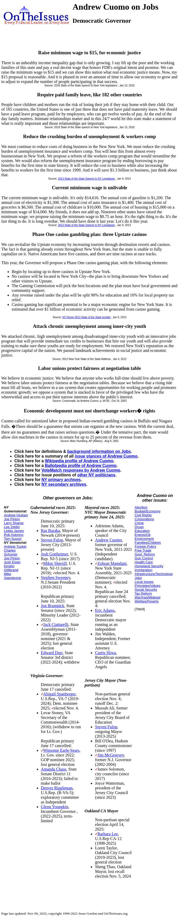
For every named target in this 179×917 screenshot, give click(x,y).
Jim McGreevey (110, 755)
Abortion (141, 507)
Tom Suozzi (12, 539)
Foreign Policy (145, 546)
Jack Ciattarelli (55, 624)
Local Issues (144, 582)
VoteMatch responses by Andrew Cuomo (80, 470)
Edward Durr (52, 652)
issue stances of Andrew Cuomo (106, 456)
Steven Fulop (52, 540)
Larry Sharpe (13, 523)
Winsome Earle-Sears (61, 750)
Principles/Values (147, 586)
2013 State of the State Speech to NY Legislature (86, 178)
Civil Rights (143, 515)
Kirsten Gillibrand (11, 568)
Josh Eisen (12, 562)
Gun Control (144, 558)
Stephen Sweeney (55, 577)
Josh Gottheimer (54, 554)
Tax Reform (143, 593)
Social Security (146, 589)
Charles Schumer (10, 552)
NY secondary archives (63, 484)
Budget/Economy (147, 511)
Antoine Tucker (15, 546)
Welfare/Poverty (147, 601)
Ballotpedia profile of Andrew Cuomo (80, 465)
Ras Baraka (50, 530)
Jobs (138, 578)
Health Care (144, 562)
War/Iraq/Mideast (147, 597)
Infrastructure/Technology (154, 574)
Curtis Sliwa (105, 652)
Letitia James (14, 531)
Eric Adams (105, 610)
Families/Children (148, 543)
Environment (144, 539)
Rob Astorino (13, 535)
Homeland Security (149, 566)
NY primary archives (61, 479)
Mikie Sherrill (55, 563)
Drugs (139, 527)
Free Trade (143, 550)
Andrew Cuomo (108, 540)
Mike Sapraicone (12, 576)
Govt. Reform (145, 554)
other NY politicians (96, 475)
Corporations (144, 519)
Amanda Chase (53, 769)
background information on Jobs (99, 451)
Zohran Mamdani (112, 563)
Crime (139, 523)
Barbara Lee (107, 834)
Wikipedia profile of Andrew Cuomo (79, 461)
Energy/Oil (143, 535)
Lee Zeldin (12, 527)
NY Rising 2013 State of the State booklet (86, 317)
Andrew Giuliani (16, 515)
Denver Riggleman (57, 788)
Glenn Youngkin (54, 806)
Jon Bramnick (52, 606)
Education (142, 531)
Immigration (143, 570)
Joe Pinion (12, 519)
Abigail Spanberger (59, 694)
